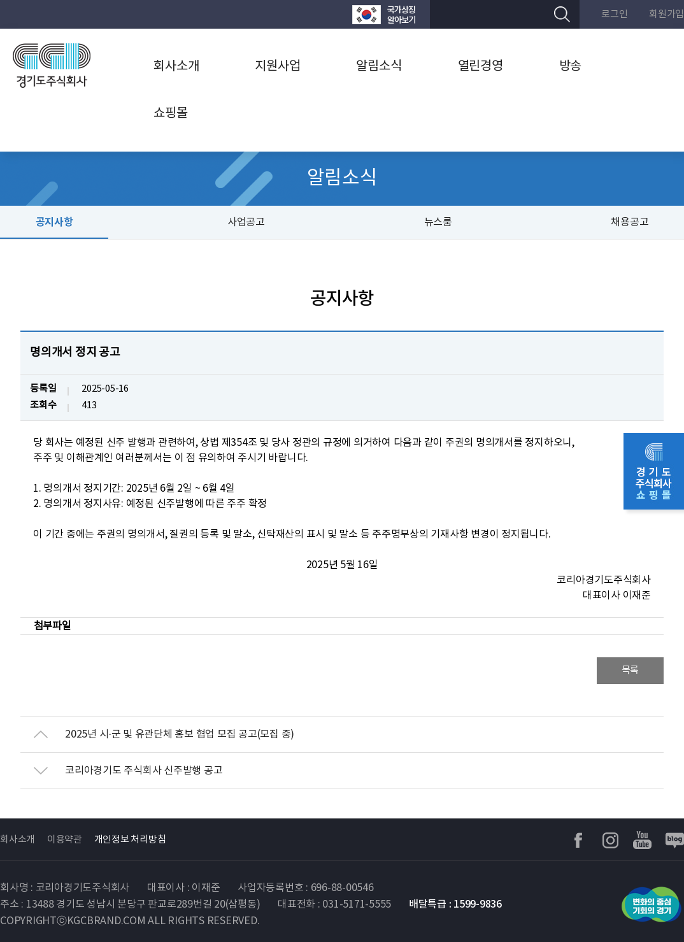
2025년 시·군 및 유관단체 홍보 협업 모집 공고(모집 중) (179, 734)
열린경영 (480, 66)
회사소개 (176, 66)
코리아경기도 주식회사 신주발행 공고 (143, 770)
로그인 (614, 14)
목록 (630, 670)
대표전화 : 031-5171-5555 (334, 904)
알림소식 (378, 66)
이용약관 (64, 840)
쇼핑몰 (170, 113)
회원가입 (666, 14)
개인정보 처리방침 (130, 840)
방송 (570, 66)
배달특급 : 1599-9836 (455, 904)
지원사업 (277, 66)
